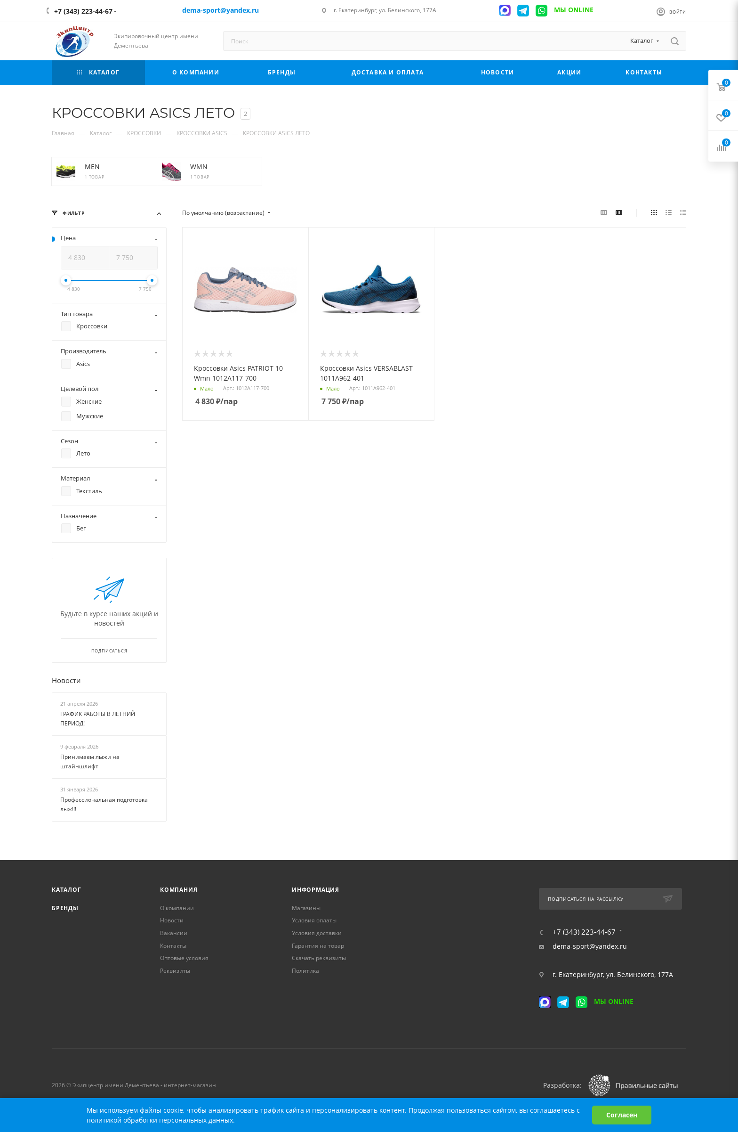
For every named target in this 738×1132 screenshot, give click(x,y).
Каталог (66, 890)
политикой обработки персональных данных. (161, 1120)
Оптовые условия (184, 958)
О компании (177, 908)
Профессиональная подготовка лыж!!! (104, 805)
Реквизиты (175, 971)
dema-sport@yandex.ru (590, 946)
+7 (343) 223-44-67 (83, 11)
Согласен (621, 1114)
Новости (66, 680)
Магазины (306, 908)
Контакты (173, 946)
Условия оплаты (314, 920)
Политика (305, 971)
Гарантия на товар (318, 946)
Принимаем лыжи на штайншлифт (90, 762)
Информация (315, 890)
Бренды (65, 908)
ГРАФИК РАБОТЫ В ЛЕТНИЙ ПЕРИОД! (97, 719)
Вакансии (173, 933)
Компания (178, 890)
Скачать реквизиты (319, 958)
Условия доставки (317, 933)
